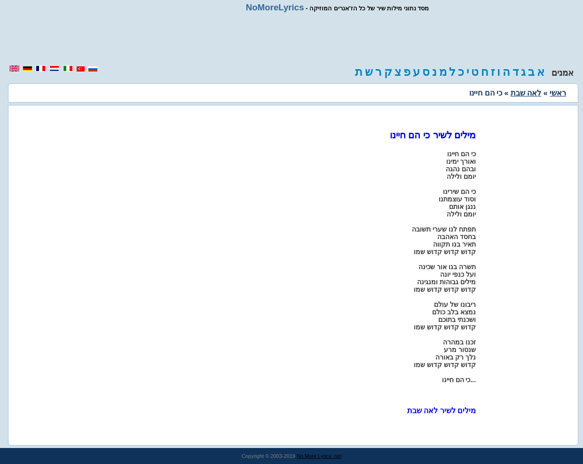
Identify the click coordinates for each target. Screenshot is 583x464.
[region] (291, 38)
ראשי (558, 93)
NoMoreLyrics (275, 7)
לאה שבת (526, 93)
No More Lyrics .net (319, 456)
